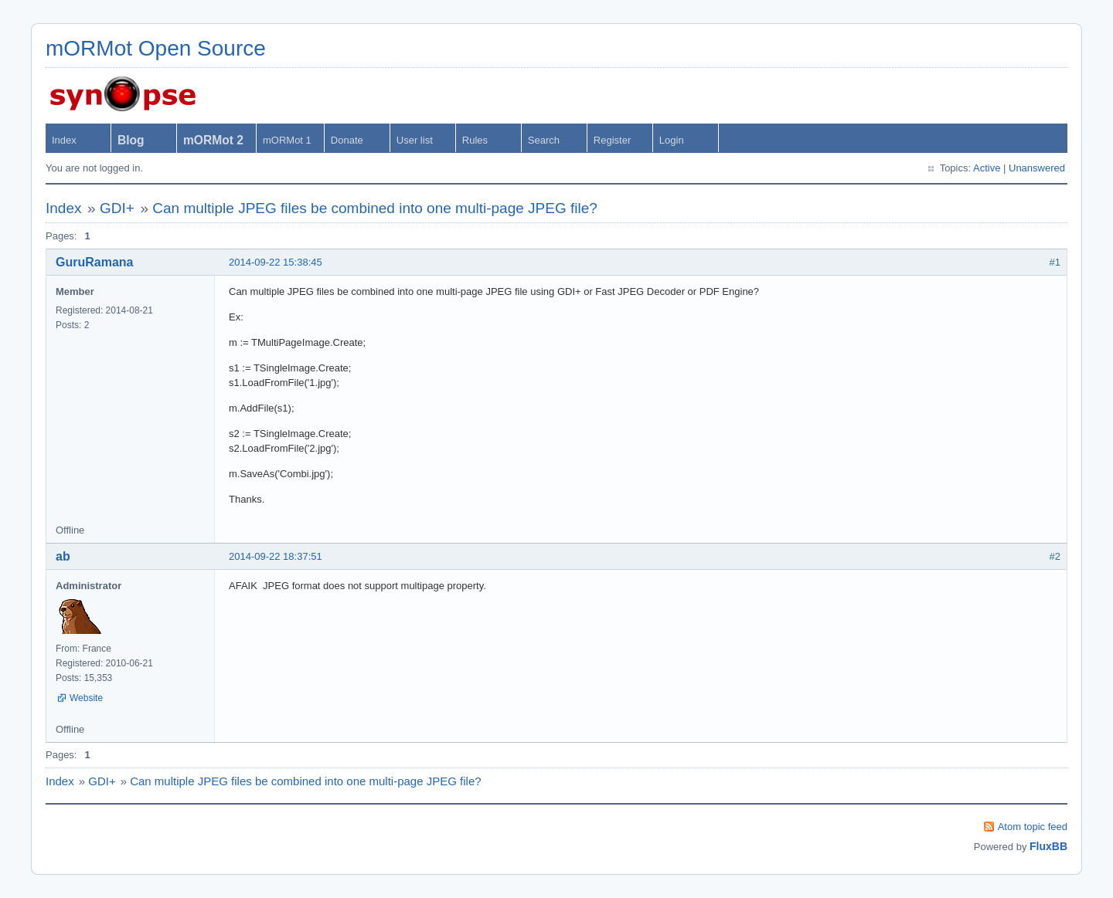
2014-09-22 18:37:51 (275, 556)
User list (415, 140)
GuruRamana (94, 262)
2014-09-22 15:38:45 (275, 262)
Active (986, 168)
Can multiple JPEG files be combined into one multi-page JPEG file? (374, 208)
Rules (475, 140)
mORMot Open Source (156, 48)
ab (63, 556)
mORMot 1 (287, 140)
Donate (347, 140)
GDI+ (117, 208)
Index (64, 140)
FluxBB (1048, 846)
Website (86, 698)
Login (671, 140)
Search (544, 140)
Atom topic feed (1032, 826)
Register (612, 140)
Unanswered (1037, 168)
